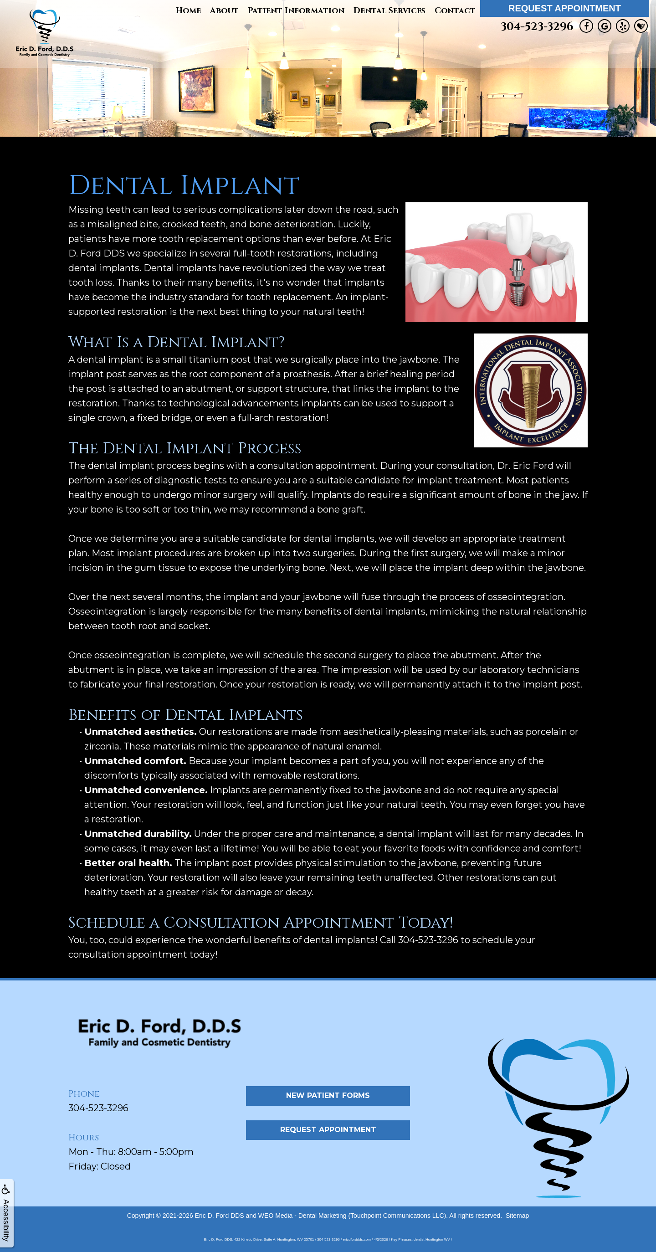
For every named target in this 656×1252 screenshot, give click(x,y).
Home (188, 10)
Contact (455, 10)
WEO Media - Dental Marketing (302, 1215)
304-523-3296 (537, 27)
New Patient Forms (328, 1095)
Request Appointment (564, 8)
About (224, 10)
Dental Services (389, 10)
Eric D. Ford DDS (219, 1215)
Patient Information (296, 10)
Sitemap (517, 1215)
